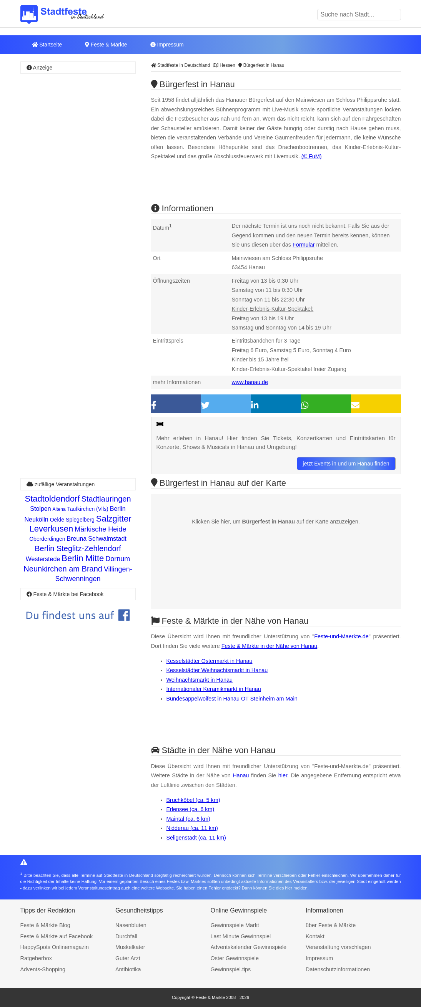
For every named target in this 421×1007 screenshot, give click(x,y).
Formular (304, 245)
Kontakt (315, 936)
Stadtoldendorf (52, 499)
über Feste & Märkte (331, 925)
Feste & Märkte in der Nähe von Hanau (269, 646)
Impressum (167, 44)
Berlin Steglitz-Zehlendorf (78, 548)
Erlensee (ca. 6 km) (190, 809)
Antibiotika (128, 969)
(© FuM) (311, 156)
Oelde (57, 520)
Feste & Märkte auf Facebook (56, 936)
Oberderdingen (47, 539)
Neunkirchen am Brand (62, 569)
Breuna (77, 538)
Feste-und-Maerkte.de (341, 636)
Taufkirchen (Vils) (87, 509)
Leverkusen (51, 528)
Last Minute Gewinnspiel (241, 936)
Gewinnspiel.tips (231, 969)
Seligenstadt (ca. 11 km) (196, 838)
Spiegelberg (80, 520)
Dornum (117, 559)
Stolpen (40, 508)
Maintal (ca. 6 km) (188, 819)
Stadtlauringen (106, 499)
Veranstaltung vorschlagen (338, 947)
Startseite (47, 44)
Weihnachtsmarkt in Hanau (199, 680)
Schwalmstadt (107, 538)
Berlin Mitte (83, 558)
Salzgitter (113, 518)
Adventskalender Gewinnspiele (249, 947)
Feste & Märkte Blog (45, 925)
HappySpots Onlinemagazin (54, 947)
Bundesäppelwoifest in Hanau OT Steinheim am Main (232, 699)
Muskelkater (130, 947)
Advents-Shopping (43, 969)
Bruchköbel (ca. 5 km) (193, 800)
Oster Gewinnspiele (235, 958)
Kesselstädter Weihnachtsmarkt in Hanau (217, 670)
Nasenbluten (130, 925)
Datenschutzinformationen (338, 969)
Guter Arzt (127, 958)
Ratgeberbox (36, 958)
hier (282, 775)
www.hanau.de (250, 382)
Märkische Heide (100, 529)
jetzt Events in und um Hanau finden (346, 463)
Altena (59, 509)
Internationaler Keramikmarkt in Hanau (213, 689)
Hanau (241, 775)
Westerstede (43, 559)
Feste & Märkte (106, 44)
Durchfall (126, 936)
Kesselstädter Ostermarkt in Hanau (209, 661)
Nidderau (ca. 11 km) (192, 828)
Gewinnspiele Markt (235, 925)
